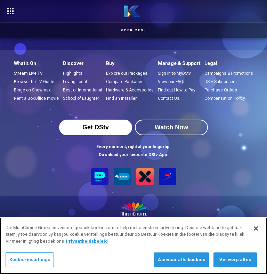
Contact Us (168, 98)
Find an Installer (121, 98)
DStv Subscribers (220, 81)
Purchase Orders (220, 90)
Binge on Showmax (32, 90)
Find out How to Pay (176, 90)
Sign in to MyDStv (174, 73)
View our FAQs (172, 81)
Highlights (72, 73)
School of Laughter (81, 98)
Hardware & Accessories (130, 90)
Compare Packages (125, 81)
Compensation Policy (224, 98)
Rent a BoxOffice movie (36, 98)
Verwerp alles (235, 259)
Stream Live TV (28, 73)
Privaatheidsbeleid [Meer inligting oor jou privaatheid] (87, 241)
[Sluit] (256, 228)
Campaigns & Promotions (228, 73)
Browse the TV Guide (34, 81)
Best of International (82, 90)
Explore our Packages (126, 73)
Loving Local (75, 81)
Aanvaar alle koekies (181, 259)
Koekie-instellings (29, 259)
